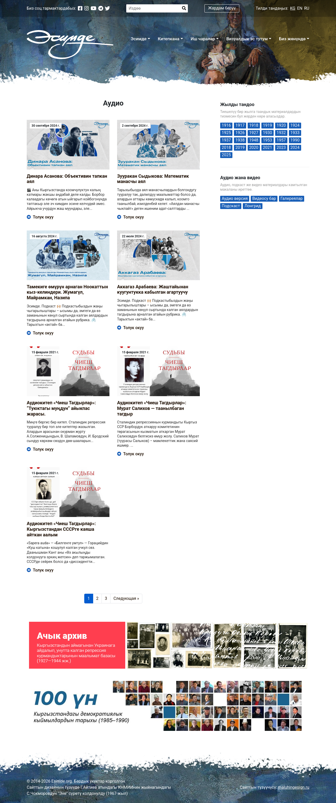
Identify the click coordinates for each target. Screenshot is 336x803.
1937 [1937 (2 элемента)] (226, 140)
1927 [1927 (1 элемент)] (253, 132)
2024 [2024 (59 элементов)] (295, 147)
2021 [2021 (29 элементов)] (267, 147)
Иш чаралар (203, 38)
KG (293, 8)
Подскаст (231, 205)
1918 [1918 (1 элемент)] (253, 125)
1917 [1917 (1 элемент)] (240, 125)
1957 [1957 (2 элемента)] (281, 140)
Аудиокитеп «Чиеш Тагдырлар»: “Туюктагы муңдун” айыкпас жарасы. (61, 408)
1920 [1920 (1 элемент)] (281, 125)
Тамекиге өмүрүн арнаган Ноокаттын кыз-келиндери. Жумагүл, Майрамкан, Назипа (67, 292)
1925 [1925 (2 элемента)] (226, 132)
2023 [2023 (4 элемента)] (281, 147)
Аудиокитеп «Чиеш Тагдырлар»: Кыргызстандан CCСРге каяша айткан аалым (61, 529)
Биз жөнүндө (292, 38)
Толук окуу (40, 217)
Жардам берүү (222, 8)
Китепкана (168, 38)
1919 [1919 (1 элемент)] (267, 125)
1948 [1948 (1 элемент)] (253, 140)
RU (306, 8)
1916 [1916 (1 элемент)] (226, 125)
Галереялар (292, 198)
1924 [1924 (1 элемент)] (295, 125)
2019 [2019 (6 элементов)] (240, 147)
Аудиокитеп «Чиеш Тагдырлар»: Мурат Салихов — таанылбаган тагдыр (151, 408)
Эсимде (138, 38)
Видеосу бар (264, 198)
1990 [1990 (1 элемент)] (295, 140)
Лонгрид (252, 205)
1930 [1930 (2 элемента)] (267, 132)
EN (299, 8)
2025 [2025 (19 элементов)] (226, 154)
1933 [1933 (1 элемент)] (295, 132)
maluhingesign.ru (293, 787)
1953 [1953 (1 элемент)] (267, 140)
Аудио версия (235, 198)
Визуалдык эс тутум (247, 38)
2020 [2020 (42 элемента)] (253, 147)
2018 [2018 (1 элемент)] (226, 147)
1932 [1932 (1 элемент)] (281, 132)
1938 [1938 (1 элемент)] (240, 140)
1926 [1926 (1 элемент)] (240, 132)
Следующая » (126, 598)
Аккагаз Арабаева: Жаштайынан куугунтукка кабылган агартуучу (152, 289)
